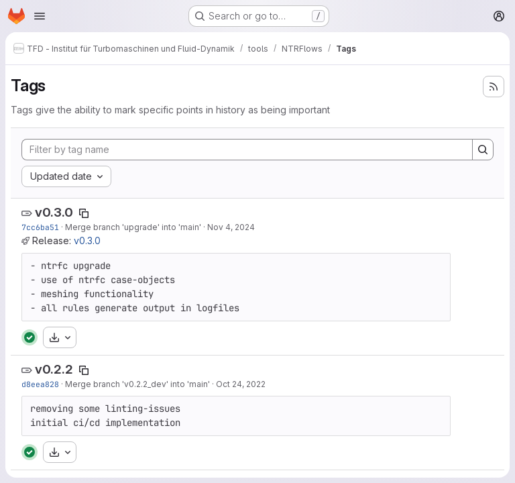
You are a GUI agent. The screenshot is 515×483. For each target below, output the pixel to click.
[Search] (483, 149)
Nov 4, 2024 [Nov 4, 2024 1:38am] (231, 227)
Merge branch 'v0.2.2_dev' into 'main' (137, 384)
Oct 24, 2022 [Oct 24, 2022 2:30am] (241, 384)
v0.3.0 (54, 212)
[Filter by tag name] (247, 149)
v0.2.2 (54, 369)
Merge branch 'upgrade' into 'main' (133, 227)
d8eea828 (40, 384)
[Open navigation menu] (39, 16)
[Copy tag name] (84, 213)
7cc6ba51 (40, 227)
